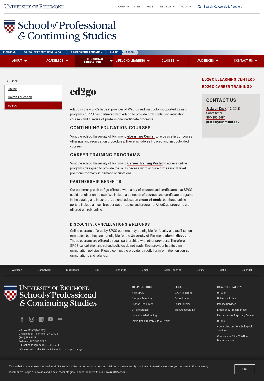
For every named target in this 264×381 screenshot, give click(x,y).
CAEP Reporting (183, 292)
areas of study (150, 200)
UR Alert (221, 292)
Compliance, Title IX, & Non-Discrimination (232, 338)
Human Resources (142, 304)
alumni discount (177, 236)
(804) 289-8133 (27, 337)
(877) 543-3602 (37, 341)
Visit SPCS (138, 292)
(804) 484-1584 (50, 345)
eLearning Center (141, 136)
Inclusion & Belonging (144, 315)
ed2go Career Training (226, 87)
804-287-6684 (215, 117)
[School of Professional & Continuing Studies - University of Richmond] (60, 31)
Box (97, 269)
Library (200, 269)
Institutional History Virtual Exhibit (151, 321)
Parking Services (226, 304)
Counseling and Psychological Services (234, 328)
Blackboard (72, 269)
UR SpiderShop (140, 309)
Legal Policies (183, 304)
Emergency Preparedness (232, 309)
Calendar (247, 269)
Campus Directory (142, 298)
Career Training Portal (145, 163)
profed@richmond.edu (222, 122)
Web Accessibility (185, 309)
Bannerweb (44, 269)
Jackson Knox (216, 108)
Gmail (145, 269)
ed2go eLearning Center (227, 79)
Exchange (120, 269)
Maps (223, 269)
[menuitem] (122, 7)
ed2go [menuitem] (12, 105)
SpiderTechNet (172, 269)
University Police (226, 298)
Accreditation (182, 298)
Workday (17, 269)
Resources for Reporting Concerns (237, 315)
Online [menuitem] (12, 89)
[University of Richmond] (36, 6)
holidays (78, 349)
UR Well (221, 321)
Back (14, 81)
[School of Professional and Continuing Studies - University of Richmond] (50, 296)
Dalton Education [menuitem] (20, 97)
